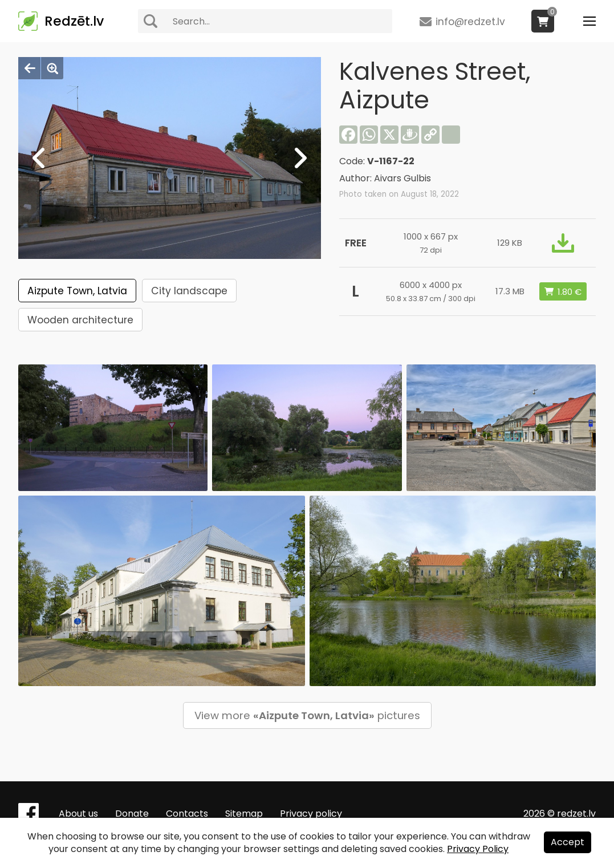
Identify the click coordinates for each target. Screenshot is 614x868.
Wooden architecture (80, 320)
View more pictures (307, 715)
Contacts (187, 813)
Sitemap (244, 813)
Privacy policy (311, 813)
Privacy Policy (478, 848)
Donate (132, 813)
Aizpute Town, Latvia (77, 291)
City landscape (189, 291)
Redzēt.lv (74, 21)
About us (78, 813)
